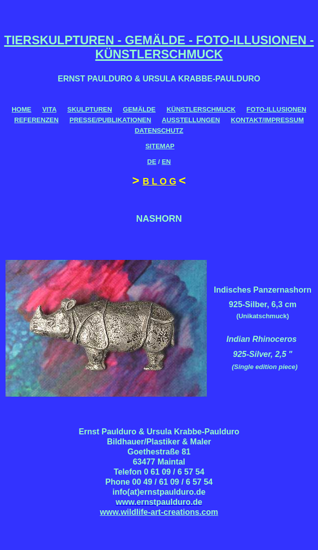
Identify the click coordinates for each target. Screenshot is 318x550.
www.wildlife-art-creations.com (159, 512)
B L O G (159, 181)
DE (151, 161)
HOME (21, 109)
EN (166, 161)
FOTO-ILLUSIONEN (276, 109)
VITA (49, 109)
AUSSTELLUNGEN (191, 120)
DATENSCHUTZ (159, 130)
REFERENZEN (36, 120)
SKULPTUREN (89, 109)
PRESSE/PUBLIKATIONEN (110, 120)
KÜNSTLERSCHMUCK (201, 109)
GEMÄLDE (139, 109)
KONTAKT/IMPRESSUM (267, 120)
